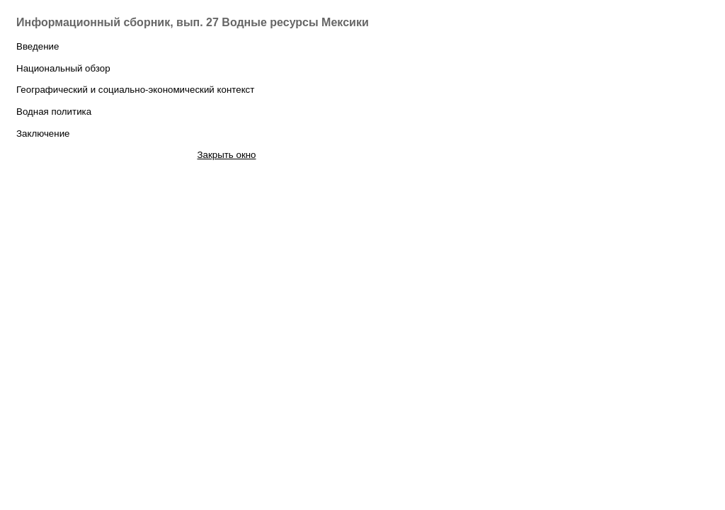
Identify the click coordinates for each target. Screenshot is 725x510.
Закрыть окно (226, 154)
